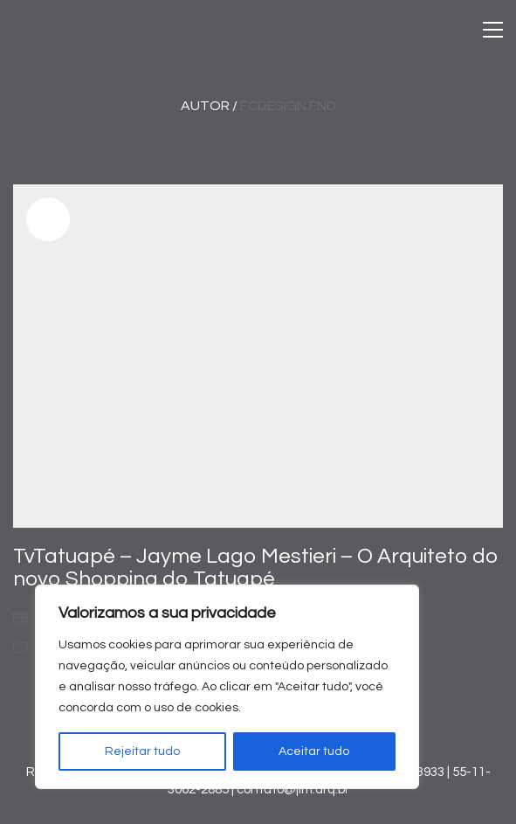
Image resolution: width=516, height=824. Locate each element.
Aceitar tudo (314, 751)
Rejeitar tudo (142, 751)
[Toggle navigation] (493, 29)
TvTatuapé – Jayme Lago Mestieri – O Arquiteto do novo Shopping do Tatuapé (256, 567)
